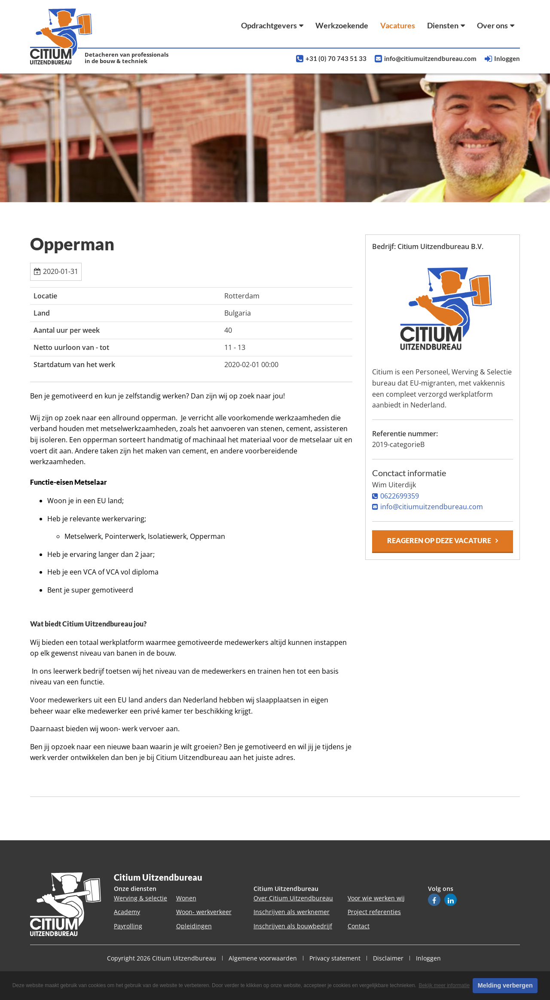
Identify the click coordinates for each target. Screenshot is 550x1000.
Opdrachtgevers (272, 25)
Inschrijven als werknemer (292, 912)
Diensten (446, 25)
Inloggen (507, 58)
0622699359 (399, 496)
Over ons (495, 25)
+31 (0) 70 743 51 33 (336, 58)
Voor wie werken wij (376, 898)
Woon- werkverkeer (204, 912)
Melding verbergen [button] (505, 985)
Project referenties (374, 912)
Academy (127, 912)
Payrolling (128, 926)
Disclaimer (388, 958)
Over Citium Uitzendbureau (293, 898)
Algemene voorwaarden (263, 958)
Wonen (186, 898)
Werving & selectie (140, 898)
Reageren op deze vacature (439, 540)
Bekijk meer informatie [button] (444, 985)
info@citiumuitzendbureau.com (430, 58)
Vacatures (397, 25)
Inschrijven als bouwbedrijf (293, 926)
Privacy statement (335, 958)
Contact (359, 926)
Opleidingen (194, 926)
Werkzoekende (341, 25)
